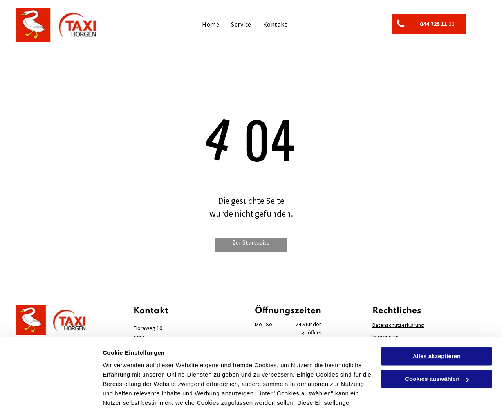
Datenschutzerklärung (158, 372)
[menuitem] (210, 23)
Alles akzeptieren (437, 306)
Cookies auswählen (130, 393)
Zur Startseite (251, 242)
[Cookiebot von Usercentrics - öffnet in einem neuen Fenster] (50, 394)
